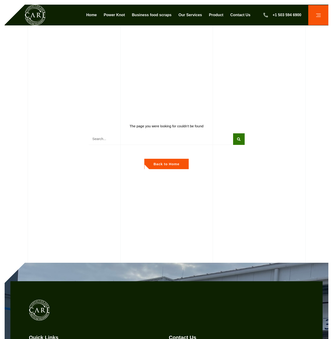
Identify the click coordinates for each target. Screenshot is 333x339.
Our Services (190, 15)
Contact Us (240, 15)
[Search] (239, 139)
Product (216, 15)
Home (91, 15)
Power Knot (114, 15)
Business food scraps (151, 15)
